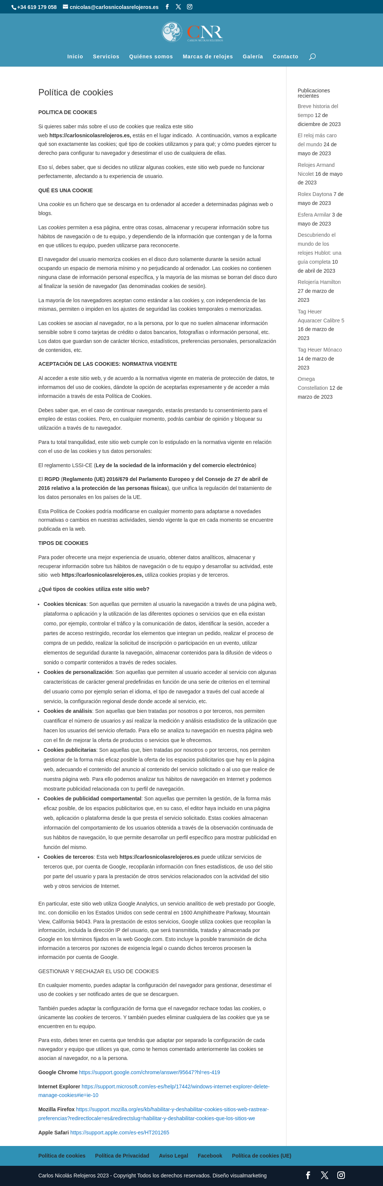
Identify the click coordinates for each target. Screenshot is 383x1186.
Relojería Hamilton (319, 282)
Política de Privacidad (122, 1156)
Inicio (75, 56)
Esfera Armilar (314, 215)
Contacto (285, 56)
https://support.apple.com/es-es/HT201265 (119, 1133)
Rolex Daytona (315, 194)
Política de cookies (61, 1156)
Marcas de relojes (208, 56)
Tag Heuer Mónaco (320, 350)
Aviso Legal (173, 1156)
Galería (253, 56)
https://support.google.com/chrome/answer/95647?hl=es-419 (149, 1072)
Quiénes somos (151, 56)
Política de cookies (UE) (261, 1156)
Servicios (106, 56)
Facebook (210, 1156)
